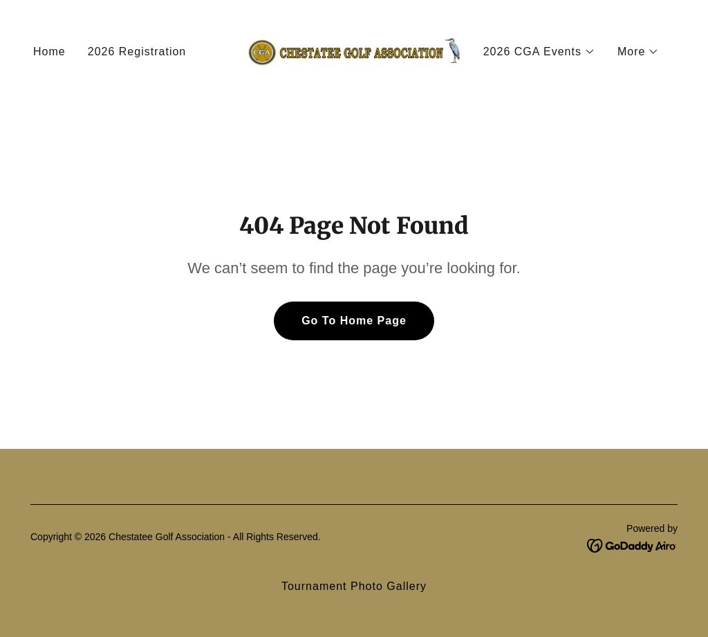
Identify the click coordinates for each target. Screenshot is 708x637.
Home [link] (49, 51)
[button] (539, 52)
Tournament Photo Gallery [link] (354, 586)
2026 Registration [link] (137, 51)
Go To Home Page (354, 320)
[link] (353, 51)
